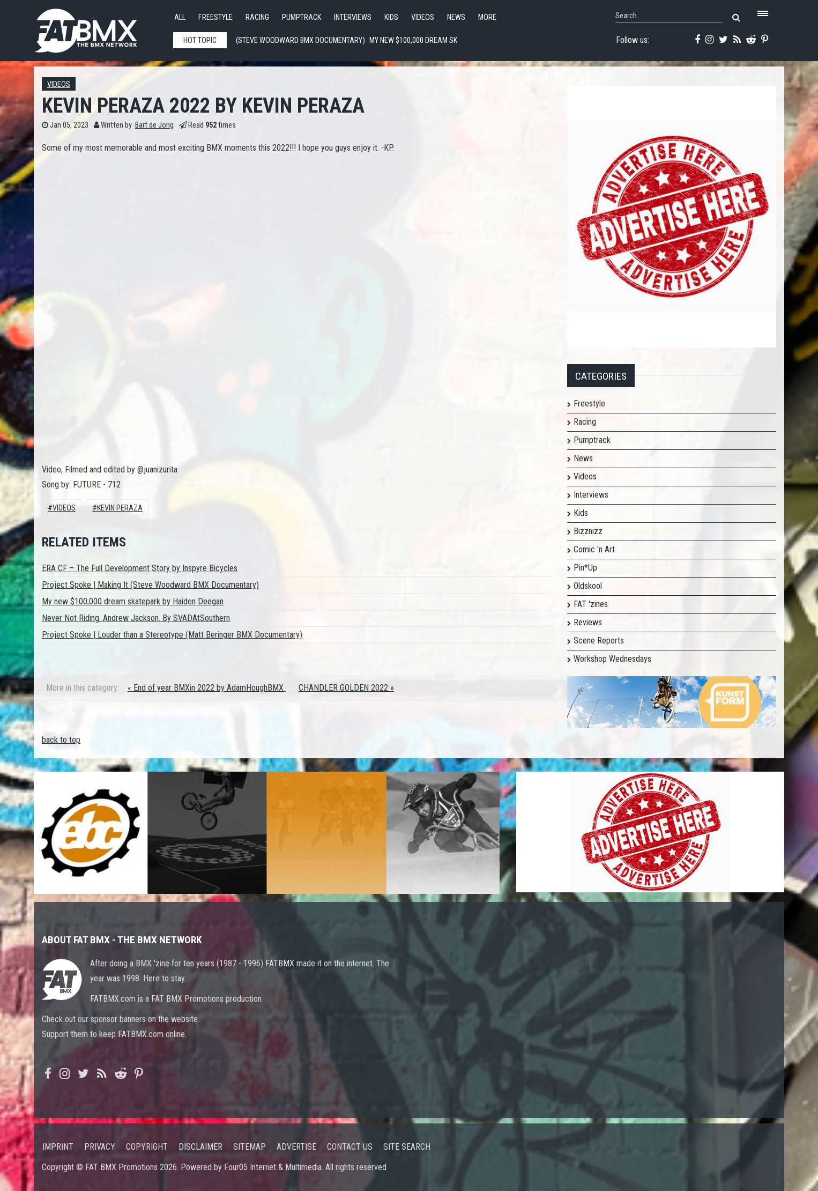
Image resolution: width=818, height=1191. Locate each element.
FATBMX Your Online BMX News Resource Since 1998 (98, 27)
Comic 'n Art (594, 549)
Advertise (296, 1147)
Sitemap (249, 1147)
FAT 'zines (591, 604)
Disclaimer (200, 1147)
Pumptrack (301, 17)
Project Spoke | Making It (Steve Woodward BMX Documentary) (150, 585)
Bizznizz (588, 531)
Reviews (588, 622)
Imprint (57, 1147)
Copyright (147, 1147)
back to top (61, 740)
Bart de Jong (154, 125)
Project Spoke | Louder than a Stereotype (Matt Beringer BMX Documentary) (172, 635)
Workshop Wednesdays (612, 659)
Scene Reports (599, 640)
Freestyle (215, 17)
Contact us (350, 1147)
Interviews (352, 17)
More (487, 17)
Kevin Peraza (120, 508)
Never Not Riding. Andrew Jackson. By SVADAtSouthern (136, 618)
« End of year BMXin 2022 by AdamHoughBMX (207, 688)
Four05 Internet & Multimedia (273, 1167)
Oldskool (588, 586)
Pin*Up (585, 568)
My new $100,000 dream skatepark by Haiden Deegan (133, 601)
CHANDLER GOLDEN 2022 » (346, 688)
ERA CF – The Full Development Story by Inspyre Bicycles (139, 568)
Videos (422, 17)
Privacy (99, 1147)
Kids (391, 17)
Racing (257, 17)
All (179, 17)
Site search (406, 1147)
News (456, 17)
